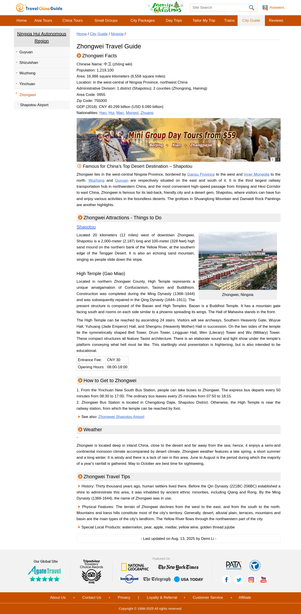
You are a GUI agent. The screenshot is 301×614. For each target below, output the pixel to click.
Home (22, 20)
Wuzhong (27, 73)
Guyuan (26, 52)
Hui (111, 113)
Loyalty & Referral (162, 597)
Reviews (276, 20)
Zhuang (147, 113)
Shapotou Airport (34, 105)
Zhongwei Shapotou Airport (121, 417)
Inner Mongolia (256, 174)
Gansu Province (201, 174)
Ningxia (117, 34)
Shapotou (86, 226)
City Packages (142, 20)
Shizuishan (28, 62)
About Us (58, 597)
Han (103, 113)
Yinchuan (27, 84)
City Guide (251, 20)
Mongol (132, 113)
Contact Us (91, 597)
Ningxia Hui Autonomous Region (41, 37)
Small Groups (105, 20)
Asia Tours (43, 20)
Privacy (124, 597)
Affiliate (244, 597)
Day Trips (174, 20)
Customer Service (208, 597)
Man (120, 113)
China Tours (72, 20)
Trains (229, 20)
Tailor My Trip (204, 20)
